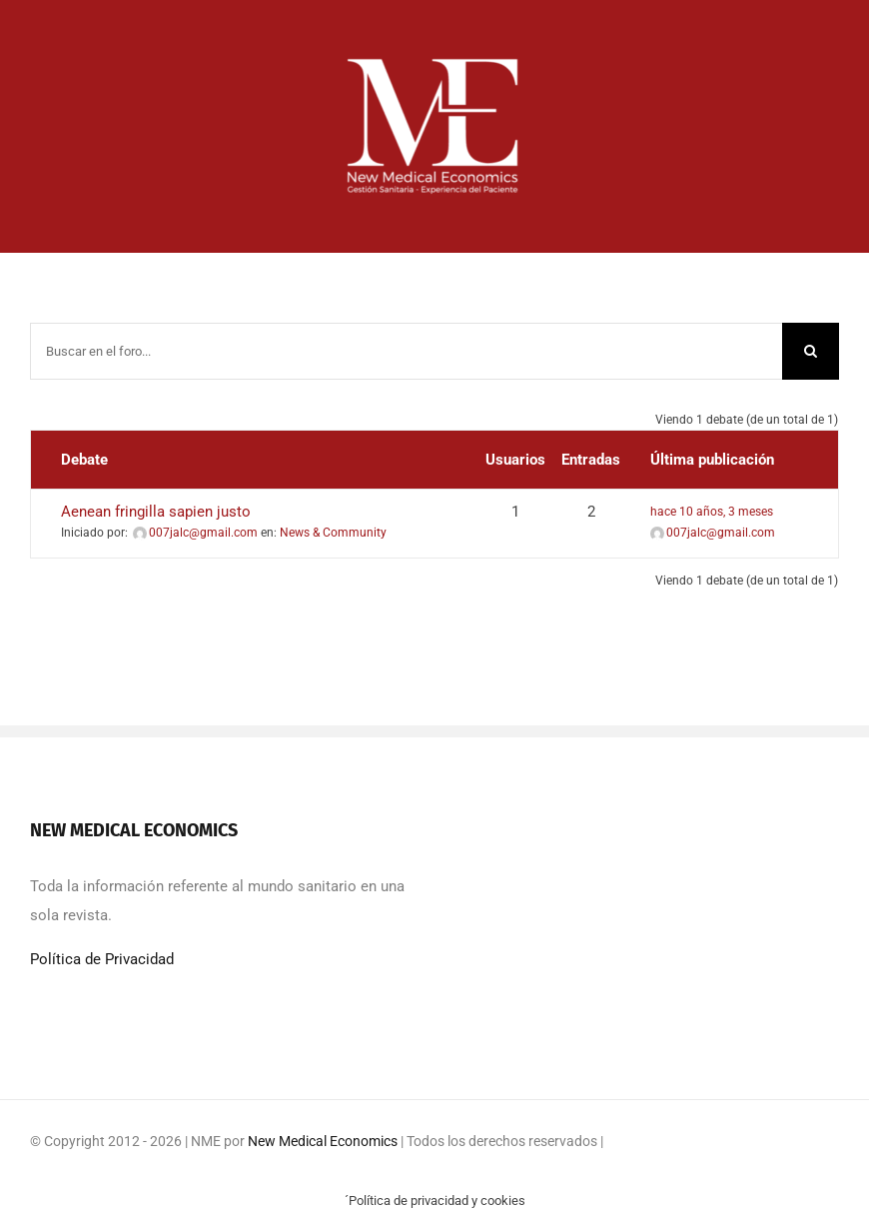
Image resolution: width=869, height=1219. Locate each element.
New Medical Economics (323, 1141)
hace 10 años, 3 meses (711, 512)
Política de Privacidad (102, 959)
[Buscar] (810, 351)
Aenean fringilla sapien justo (156, 512)
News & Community (333, 533)
